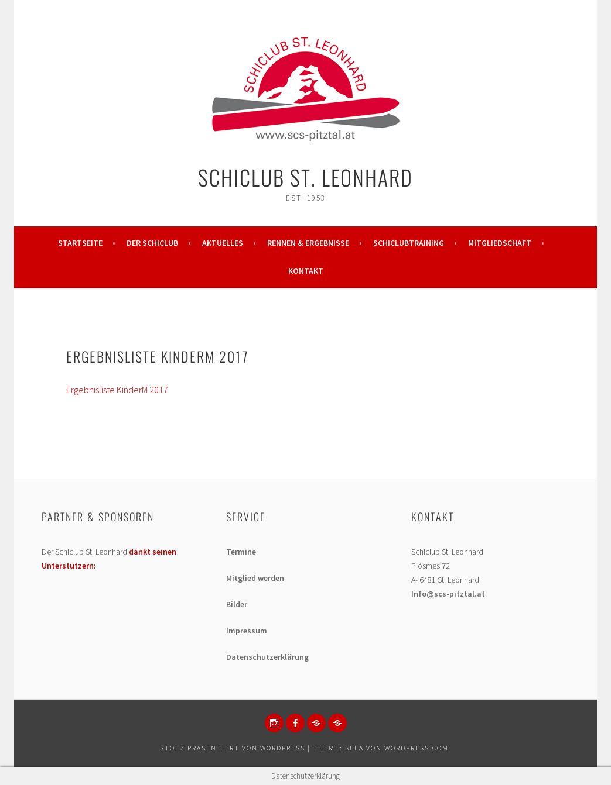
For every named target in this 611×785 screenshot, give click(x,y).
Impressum (246, 630)
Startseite (80, 242)
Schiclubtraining (408, 242)
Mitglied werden (255, 578)
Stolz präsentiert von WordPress (232, 747)
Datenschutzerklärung (267, 657)
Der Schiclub (152, 242)
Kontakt (305, 271)
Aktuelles (222, 242)
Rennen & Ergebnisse (308, 242)
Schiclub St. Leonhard (305, 176)
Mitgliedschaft (499, 242)
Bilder (236, 604)
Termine (241, 551)
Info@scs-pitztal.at (448, 593)
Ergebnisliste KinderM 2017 (117, 389)
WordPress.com (416, 747)
